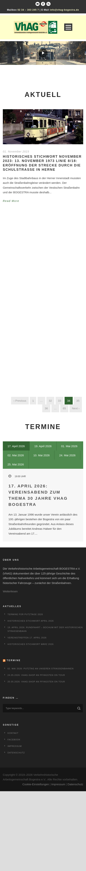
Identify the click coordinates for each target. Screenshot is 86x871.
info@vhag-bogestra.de (64, 10)
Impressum (15, 746)
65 (64, 408)
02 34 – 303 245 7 (28, 10)
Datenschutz (16, 753)
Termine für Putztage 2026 (25, 614)
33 (59, 400)
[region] (43, 53)
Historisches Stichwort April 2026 (31, 621)
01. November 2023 (16, 151)
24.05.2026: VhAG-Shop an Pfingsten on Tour (36, 675)
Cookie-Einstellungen (35, 784)
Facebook (14, 739)
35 (77, 400)
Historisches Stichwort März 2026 (31, 644)
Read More (11, 200)
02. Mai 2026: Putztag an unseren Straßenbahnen (41, 668)
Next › (75, 408)
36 (46, 408)
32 (50, 400)
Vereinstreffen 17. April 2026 (27, 638)
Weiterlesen (10, 591)
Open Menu (68, 27)
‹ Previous (20, 400)
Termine (14, 660)
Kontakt (13, 733)
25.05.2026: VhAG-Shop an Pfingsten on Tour (36, 682)
